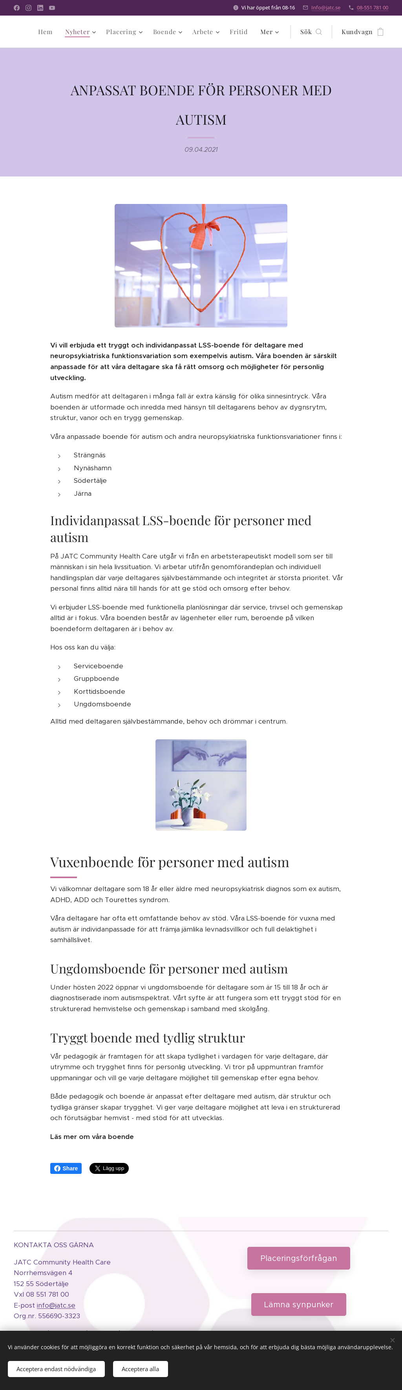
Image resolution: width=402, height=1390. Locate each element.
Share (66, 1168)
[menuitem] (47, 32)
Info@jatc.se (325, 7)
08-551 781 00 (372, 7)
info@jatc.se (56, 1305)
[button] (311, 32)
